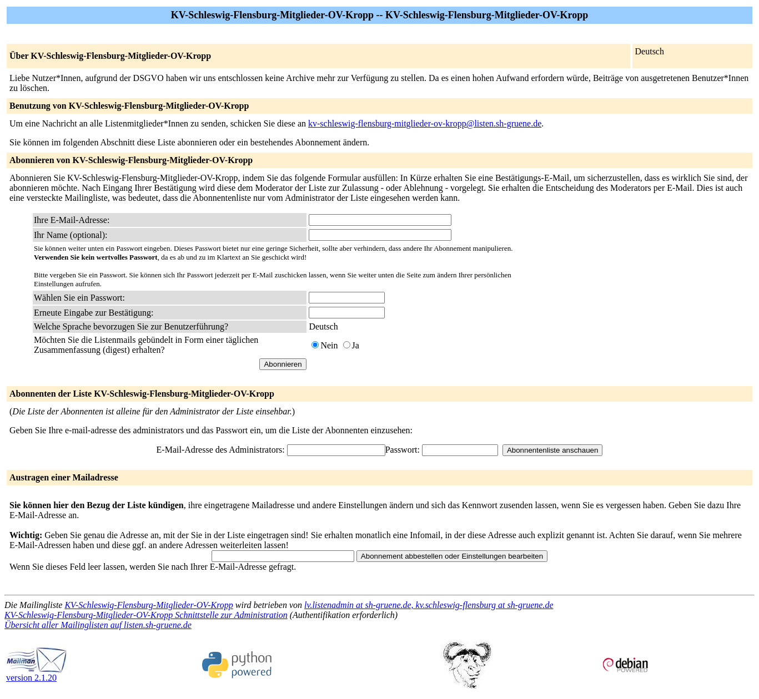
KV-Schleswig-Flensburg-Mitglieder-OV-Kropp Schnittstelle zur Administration (146, 615)
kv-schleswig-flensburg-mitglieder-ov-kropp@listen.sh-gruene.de (424, 123)
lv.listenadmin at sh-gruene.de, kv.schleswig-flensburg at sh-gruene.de (429, 605)
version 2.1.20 (36, 673)
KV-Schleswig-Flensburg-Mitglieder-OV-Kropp (148, 605)
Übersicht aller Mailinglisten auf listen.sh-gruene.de (98, 625)
